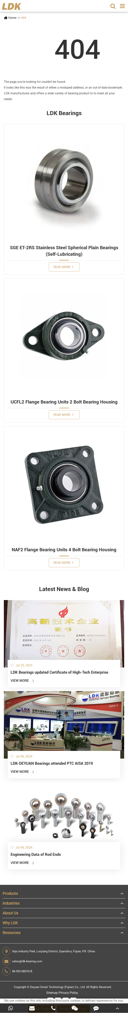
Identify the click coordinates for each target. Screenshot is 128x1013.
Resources (11, 932)
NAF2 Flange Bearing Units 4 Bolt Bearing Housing (64, 549)
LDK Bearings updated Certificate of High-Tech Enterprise (59, 672)
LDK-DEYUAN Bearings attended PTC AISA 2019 (52, 763)
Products (10, 893)
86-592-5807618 (17, 971)
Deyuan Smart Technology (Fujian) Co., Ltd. (57, 987)
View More (23, 680)
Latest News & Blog (64, 589)
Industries (11, 903)
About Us (10, 913)
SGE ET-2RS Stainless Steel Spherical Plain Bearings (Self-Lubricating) (64, 251)
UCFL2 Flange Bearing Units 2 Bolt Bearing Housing (64, 402)
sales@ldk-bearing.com (22, 961)
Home (12, 18)
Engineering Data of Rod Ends (36, 854)
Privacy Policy (68, 993)
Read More (64, 267)
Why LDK (10, 923)
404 (23, 18)
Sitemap (52, 993)
